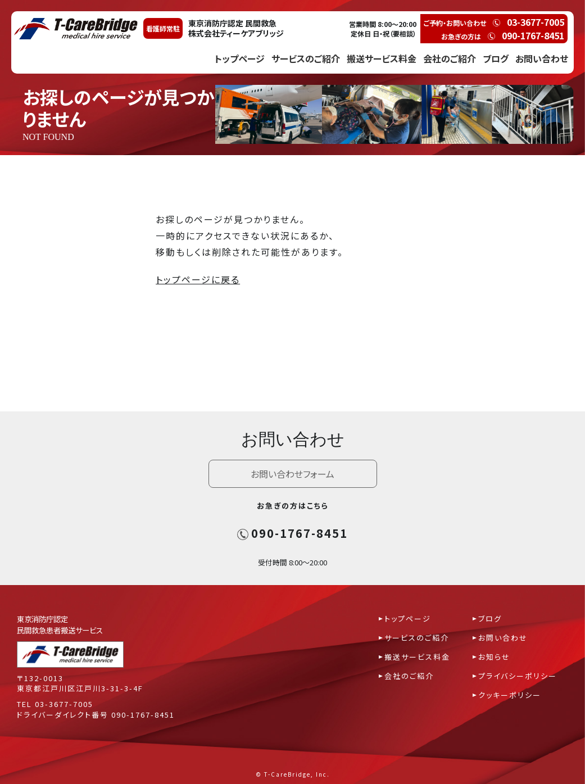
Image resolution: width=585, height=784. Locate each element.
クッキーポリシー (509, 695)
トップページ (240, 58)
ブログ (496, 58)
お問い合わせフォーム (292, 474)
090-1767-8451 (292, 533)
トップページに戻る (198, 279)
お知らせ (494, 656)
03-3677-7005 (64, 704)
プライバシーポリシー (517, 675)
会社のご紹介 (449, 58)
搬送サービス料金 (381, 58)
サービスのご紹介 (305, 58)
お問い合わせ (541, 58)
